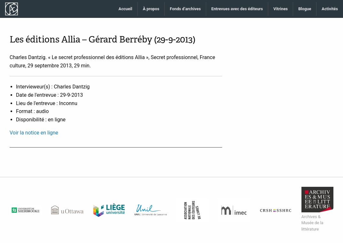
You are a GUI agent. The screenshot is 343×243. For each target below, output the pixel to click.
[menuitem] (125, 9)
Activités (330, 8)
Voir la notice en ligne (34, 133)
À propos (151, 8)
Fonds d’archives (185, 8)
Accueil (125, 8)
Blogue (304, 8)
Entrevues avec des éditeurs (237, 8)
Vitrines (280, 8)
